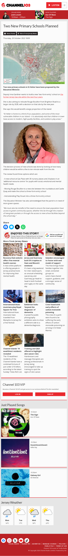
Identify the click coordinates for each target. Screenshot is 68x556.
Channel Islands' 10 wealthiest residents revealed (12, 344)
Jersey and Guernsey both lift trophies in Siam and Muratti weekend (34, 255)
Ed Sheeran (34, 478)
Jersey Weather (11, 502)
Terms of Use (61, 546)
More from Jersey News (28, 33)
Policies (62, 544)
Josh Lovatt (16, 15)
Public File (49, 546)
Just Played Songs (13, 405)
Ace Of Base (50, 15)
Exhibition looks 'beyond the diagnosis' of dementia (34, 302)
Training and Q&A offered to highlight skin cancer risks (34, 344)
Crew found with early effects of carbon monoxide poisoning (55, 302)
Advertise (36, 544)
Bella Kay (33, 447)
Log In (17, 394)
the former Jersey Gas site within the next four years (33, 95)
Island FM (26, 544)
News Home (11, 33)
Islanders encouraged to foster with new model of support (55, 253)
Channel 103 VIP (14, 384)
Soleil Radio (14, 544)
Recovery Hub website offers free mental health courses (12, 253)
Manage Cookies (50, 544)
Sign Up (50, 394)
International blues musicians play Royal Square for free (12, 300)
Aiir (65, 550)
